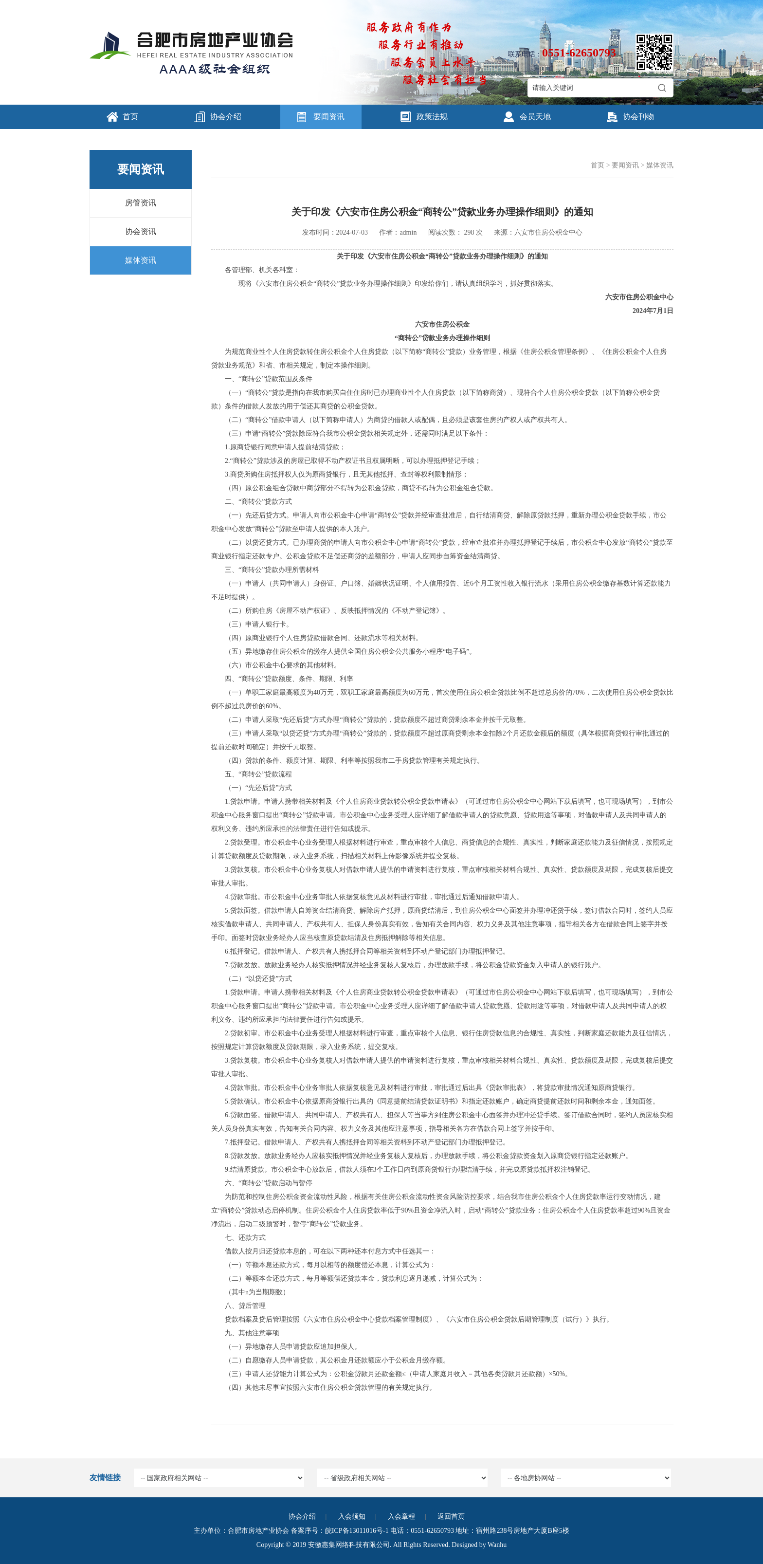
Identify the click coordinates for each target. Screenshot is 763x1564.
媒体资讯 (140, 260)
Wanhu (497, 1544)
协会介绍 (225, 116)
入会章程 (401, 1516)
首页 (130, 116)
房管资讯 (140, 203)
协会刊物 (638, 116)
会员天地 (535, 116)
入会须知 (351, 1516)
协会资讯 (140, 231)
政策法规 (432, 116)
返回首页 (451, 1516)
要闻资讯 (329, 116)
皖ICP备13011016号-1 (357, 1530)
